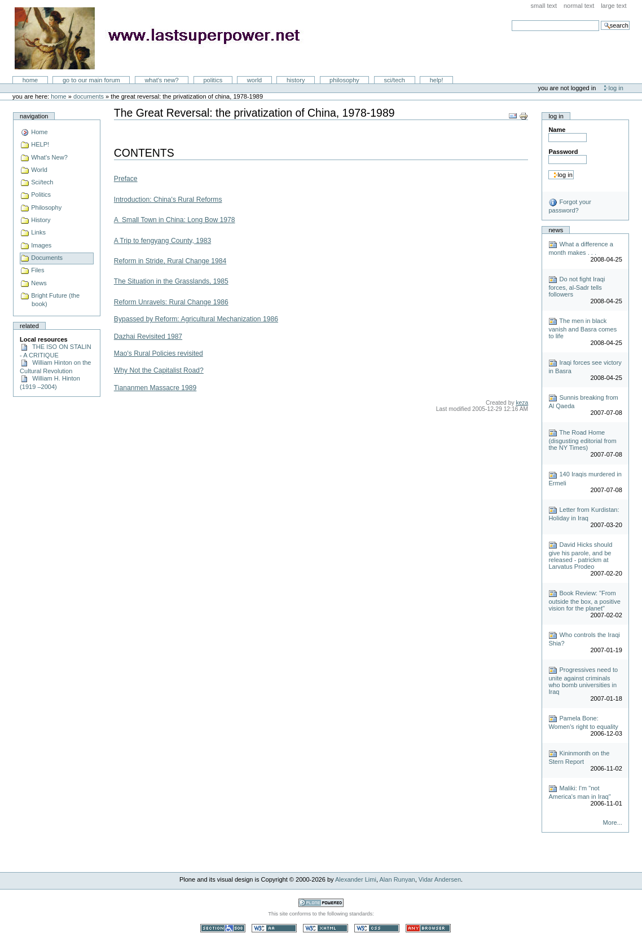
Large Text (613, 5)
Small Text (544, 5)
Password (563, 151)
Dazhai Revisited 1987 (148, 336)
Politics (212, 80)
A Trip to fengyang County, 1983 (162, 241)
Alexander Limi (355, 879)
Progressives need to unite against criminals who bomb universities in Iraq (583, 680)
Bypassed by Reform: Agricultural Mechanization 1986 (196, 319)
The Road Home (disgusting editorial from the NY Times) (582, 440)
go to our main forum (91, 80)
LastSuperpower (164, 38)
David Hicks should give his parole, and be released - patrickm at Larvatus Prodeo (580, 555)
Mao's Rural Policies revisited (158, 353)
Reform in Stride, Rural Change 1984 (170, 261)
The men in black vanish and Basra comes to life (582, 328)
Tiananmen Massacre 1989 (155, 388)
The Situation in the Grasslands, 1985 (171, 281)
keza (522, 403)
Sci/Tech (394, 80)
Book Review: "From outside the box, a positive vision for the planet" (584, 601)
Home (30, 80)
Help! (436, 80)
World (254, 80)
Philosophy (344, 80)
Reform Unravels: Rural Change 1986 (171, 302)
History (296, 80)
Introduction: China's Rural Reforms (168, 200)
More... (612, 822)
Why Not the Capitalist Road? (159, 370)
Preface (126, 179)
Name (556, 129)
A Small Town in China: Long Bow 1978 (174, 220)
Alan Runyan (397, 879)
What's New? (161, 80)
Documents (88, 96)
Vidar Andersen (440, 879)
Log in (616, 88)
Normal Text (579, 5)
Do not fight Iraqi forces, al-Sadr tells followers (576, 287)
